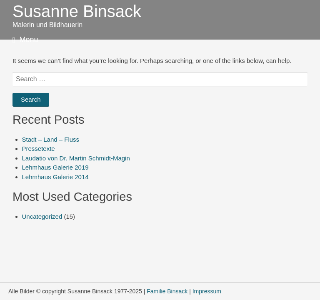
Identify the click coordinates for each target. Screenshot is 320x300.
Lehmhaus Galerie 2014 (55, 176)
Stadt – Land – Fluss (51, 139)
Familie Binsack (167, 291)
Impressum (206, 291)
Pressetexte (38, 148)
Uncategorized (42, 216)
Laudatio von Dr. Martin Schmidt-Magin (76, 158)
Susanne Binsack (76, 11)
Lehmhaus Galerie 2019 (55, 167)
